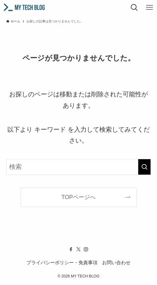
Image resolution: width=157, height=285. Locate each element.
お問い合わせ (116, 262)
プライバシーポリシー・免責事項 (61, 262)
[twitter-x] (78, 249)
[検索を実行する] (144, 167)
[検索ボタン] (134, 7)
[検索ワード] (78, 167)
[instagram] (86, 249)
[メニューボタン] (149, 7)
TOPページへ (78, 197)
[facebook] (71, 249)
